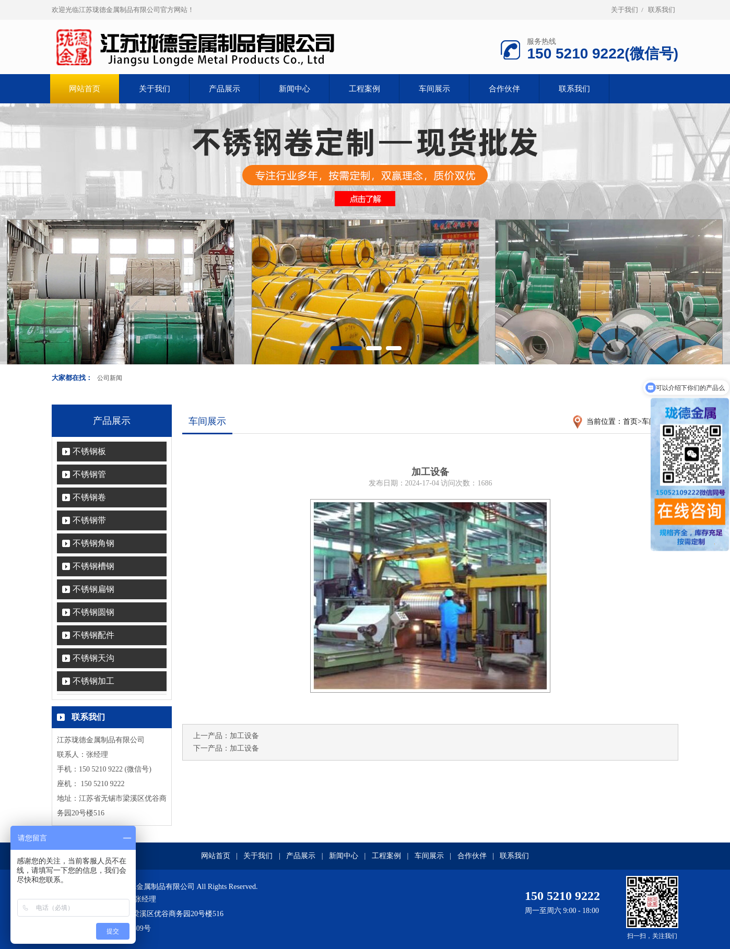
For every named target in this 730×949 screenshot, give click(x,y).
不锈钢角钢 (93, 543)
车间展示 (434, 89)
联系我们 (661, 10)
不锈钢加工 (93, 681)
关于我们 (624, 10)
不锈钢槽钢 (93, 566)
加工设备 (244, 736)
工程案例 (364, 89)
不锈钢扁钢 (93, 589)
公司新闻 (109, 378)
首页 (630, 421)
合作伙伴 (504, 89)
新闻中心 (294, 89)
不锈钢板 (89, 451)
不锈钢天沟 (93, 658)
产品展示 (224, 89)
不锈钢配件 (93, 635)
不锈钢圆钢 (93, 612)
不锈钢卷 (89, 497)
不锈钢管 (89, 474)
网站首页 (215, 856)
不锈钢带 (89, 520)
